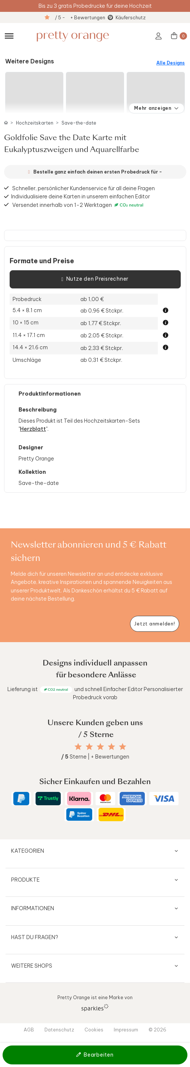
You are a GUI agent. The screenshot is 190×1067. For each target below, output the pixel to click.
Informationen (32, 908)
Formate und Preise (42, 261)
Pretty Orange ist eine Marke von (95, 1002)
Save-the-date (78, 123)
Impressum (126, 1030)
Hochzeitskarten (34, 123)
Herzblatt (33, 429)
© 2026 (157, 1030)
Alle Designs (170, 63)
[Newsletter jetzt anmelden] (154, 624)
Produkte (25, 879)
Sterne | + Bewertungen (95, 756)
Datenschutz (59, 1030)
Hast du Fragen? (34, 937)
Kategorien (27, 851)
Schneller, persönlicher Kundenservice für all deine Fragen (83, 188)
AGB (29, 1030)
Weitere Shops (31, 965)
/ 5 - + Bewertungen (80, 17)
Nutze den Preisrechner (95, 279)
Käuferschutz (131, 17)
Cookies (93, 1030)
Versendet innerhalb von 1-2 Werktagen (78, 204)
